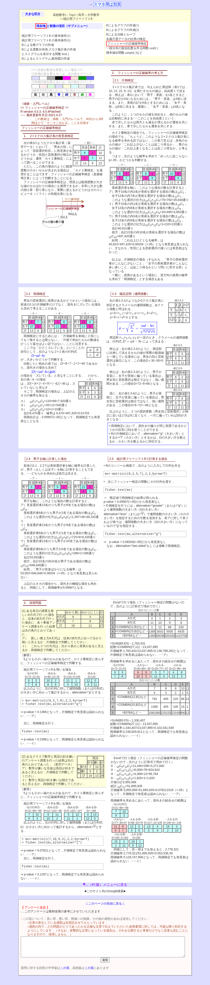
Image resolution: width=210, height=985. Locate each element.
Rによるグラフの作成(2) (122, 30)
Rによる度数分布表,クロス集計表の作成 (49, 49)
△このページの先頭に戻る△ (105, 907)
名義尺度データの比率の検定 (126, 39)
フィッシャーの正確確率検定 (127, 43)
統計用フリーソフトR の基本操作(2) (46, 40)
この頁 (57, 975)
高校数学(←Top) (64, 15)
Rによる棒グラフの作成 (38, 45)
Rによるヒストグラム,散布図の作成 (46, 58)
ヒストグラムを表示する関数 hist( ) (45, 54)
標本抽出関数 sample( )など (124, 52)
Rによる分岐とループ (120, 34)
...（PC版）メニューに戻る (105, 888)
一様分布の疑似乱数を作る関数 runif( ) (132, 48)
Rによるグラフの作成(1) (122, 25)
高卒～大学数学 (88, 15)
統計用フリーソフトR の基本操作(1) (46, 35)
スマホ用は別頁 (107, 4)
